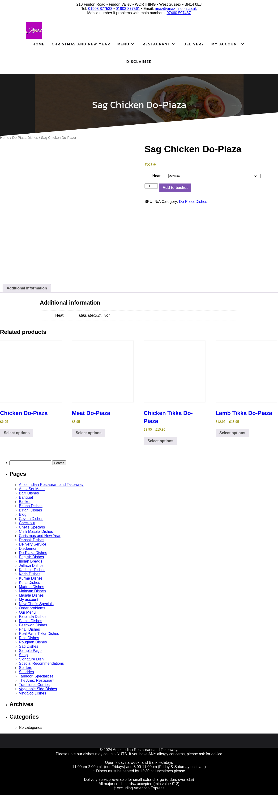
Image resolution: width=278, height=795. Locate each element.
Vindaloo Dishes (32, 693)
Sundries (26, 672)
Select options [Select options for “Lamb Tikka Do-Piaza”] (232, 433)
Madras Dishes (31, 587)
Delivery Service (32, 544)
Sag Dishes (28, 646)
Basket (24, 502)
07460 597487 (179, 13)
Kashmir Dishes (32, 570)
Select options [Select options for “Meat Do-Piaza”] (88, 433)
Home (39, 44)
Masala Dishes (31, 595)
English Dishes (31, 557)
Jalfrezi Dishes (31, 565)
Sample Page (30, 651)
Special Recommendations (41, 663)
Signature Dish (31, 659)
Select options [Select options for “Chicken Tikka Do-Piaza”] (160, 441)
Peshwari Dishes (33, 625)
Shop (23, 655)
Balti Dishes (29, 493)
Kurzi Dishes (29, 583)
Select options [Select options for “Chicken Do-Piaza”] (17, 433)
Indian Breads (30, 561)
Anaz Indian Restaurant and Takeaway (51, 485)
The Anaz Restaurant (36, 680)
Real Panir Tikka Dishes (39, 634)
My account (28, 600)
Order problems (32, 608)
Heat (156, 176)
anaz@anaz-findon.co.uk (176, 9)
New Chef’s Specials (36, 604)
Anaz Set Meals (32, 489)
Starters (25, 668)
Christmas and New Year (81, 44)
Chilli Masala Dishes (36, 531)
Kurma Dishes (31, 578)
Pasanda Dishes (33, 617)
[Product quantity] (151, 185)
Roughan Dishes (33, 642)
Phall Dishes (29, 629)
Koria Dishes (29, 574)
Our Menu (27, 612)
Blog (22, 514)
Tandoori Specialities (36, 676)
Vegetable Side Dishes (38, 689)
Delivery (194, 44)
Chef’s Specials (32, 527)
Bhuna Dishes (31, 506)
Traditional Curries (34, 685)
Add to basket (175, 188)
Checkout (27, 523)
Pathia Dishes (30, 621)
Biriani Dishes (30, 510)
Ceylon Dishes (31, 519)
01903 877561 (128, 9)
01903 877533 (100, 9)
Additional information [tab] (27, 288)
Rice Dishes (29, 638)
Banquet (26, 497)
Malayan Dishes (32, 591)
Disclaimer (139, 61)
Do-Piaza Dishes (25, 138)
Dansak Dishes (31, 540)
